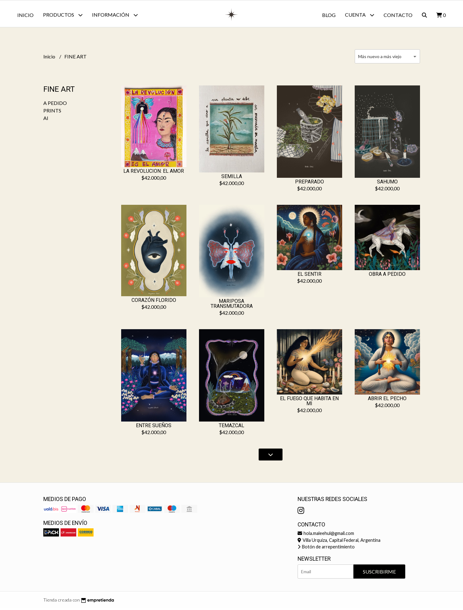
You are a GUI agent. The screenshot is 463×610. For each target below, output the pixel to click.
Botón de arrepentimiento (326, 548)
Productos (63, 15)
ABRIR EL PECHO (387, 400)
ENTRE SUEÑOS (153, 427)
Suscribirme (379, 573)
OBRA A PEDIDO (387, 276)
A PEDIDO (55, 104)
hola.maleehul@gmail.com (326, 534)
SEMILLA (231, 178)
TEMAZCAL (231, 427)
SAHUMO (387, 183)
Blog (329, 15)
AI (45, 120)
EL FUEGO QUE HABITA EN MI (309, 402)
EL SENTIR (309, 276)
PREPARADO (309, 183)
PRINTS (52, 112)
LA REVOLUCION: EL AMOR (153, 173)
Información (115, 15)
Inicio (25, 15)
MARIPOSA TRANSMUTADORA (232, 305)
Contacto (398, 15)
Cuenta (359, 15)
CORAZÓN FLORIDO (154, 302)
